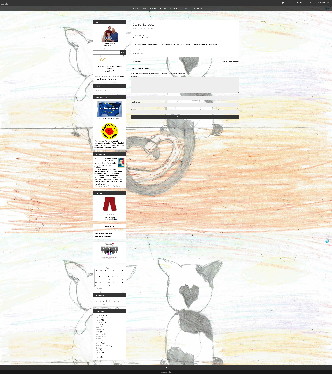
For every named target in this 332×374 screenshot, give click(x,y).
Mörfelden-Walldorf (102, 346)
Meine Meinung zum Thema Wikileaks (107, 186)
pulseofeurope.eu (138, 49)
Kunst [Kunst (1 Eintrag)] (105, 304)
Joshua (98, 343)
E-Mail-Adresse (136, 102)
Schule (98, 353)
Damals (98, 320)
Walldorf (162, 8)
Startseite (135, 8)
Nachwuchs (100, 348)
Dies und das (174, 8)
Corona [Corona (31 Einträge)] (108, 301)
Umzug (98, 355)
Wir (144, 8)
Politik (98, 350)
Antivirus (98, 318)
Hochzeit (98, 339)
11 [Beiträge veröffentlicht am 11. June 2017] (121, 276)
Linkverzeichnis (101, 90)
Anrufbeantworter (229, 61)
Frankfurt (99, 329)
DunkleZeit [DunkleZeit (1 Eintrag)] (97, 304)
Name (133, 95)
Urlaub (98, 357)
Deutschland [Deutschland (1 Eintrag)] (117, 301)
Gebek (98, 332)
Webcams (186, 8)
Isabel (98, 341)
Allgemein (144, 53)
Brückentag (137, 61)
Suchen (122, 52)
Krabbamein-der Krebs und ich (109, 77)
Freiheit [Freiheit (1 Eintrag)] (102, 304)
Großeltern (99, 336)
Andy (153, 28)
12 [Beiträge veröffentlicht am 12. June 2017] (96, 279)
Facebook (99, 322)
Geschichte (99, 334)
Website (133, 109)
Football (152, 8)
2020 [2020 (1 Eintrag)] (95, 301)
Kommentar (135, 76)
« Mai (96, 288)
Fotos (97, 327)
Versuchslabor (198, 8)
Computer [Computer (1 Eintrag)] (100, 301)
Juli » (101, 288)
